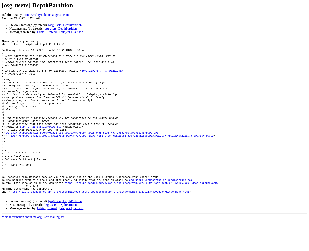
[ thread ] (53, 32)
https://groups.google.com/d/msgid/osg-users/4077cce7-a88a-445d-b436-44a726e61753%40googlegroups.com (82, 151)
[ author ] (79, 32)
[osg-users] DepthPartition (65, 25)
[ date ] (41, 32)
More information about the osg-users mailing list (33, 247)
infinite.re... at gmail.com (102, 77)
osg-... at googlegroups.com (41, 144)
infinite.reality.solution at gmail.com (46, 14)
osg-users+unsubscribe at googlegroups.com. (161, 208)
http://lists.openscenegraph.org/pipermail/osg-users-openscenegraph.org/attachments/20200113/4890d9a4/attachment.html (100, 222)
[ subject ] (65, 32)
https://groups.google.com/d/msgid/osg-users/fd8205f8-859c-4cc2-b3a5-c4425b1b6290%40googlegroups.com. (141, 211)
